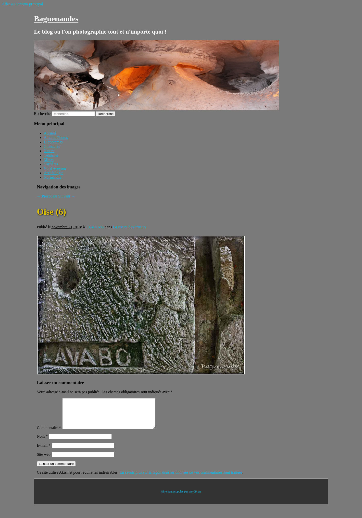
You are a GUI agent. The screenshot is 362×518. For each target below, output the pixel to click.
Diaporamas (53, 142)
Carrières (51, 164)
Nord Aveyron (55, 168)
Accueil (50, 133)
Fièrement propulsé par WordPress (181, 497)
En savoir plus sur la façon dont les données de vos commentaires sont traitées (181, 478)
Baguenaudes (56, 18)
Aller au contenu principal (22, 4)
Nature (49, 151)
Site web (44, 460)
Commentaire (49, 434)
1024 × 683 (95, 227)
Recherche (42, 113)
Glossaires (52, 146)
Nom (42, 442)
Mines (49, 160)
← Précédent (47, 196)
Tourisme (51, 155)
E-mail (44, 451)
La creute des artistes (129, 227)
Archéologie (53, 173)
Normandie (53, 177)
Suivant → (66, 196)
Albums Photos (56, 138)
